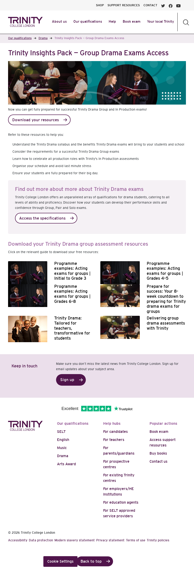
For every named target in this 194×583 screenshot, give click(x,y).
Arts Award (66, 464)
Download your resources (35, 120)
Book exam (158, 432)
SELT (61, 432)
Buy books (158, 453)
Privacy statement (110, 540)
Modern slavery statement (74, 540)
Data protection (41, 540)
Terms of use (135, 540)
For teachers (113, 440)
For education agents (120, 502)
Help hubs (112, 423)
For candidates (115, 432)
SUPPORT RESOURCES (123, 5)
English (63, 440)
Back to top (91, 561)
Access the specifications (42, 218)
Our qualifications (73, 423)
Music (62, 448)
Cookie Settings (60, 561)
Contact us (158, 461)
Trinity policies (158, 540)
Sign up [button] (67, 380)
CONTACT (150, 5)
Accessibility (17, 540)
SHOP (100, 5)
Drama (62, 456)
